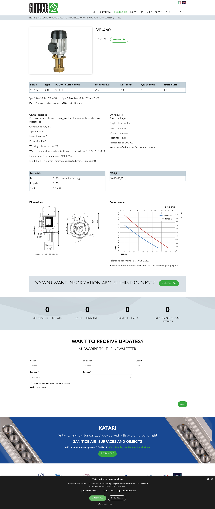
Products (121, 12)
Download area (141, 12)
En (184, 2)
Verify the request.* (38, 387)
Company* (34, 372)
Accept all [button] (97, 498)
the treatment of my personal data (55, 383)
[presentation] (51, 394)
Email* (139, 361)
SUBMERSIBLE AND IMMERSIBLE (64, 18)
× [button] (212, 479)
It (179, 2)
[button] (107, 504)
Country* (87, 372)
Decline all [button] (117, 498)
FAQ (167, 12)
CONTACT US (169, 283)
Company (105, 12)
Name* (33, 361)
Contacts (179, 12)
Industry (118, 40)
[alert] (107, 492)
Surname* (87, 361)
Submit (182, 404)
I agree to (51, 383)
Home (92, 12)
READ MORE (110, 454)
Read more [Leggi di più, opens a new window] (122, 486)
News (158, 12)
